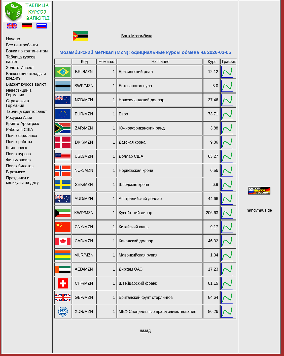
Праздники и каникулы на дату (22, 180)
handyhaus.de (259, 210)
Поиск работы (19, 142)
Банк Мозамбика (136, 36)
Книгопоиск (16, 148)
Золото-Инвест (20, 68)
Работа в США (19, 129)
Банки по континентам (27, 51)
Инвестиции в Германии (19, 92)
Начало (13, 39)
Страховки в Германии (17, 103)
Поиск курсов (18, 154)
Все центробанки (22, 45)
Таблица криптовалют (26, 111)
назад (145, 330)
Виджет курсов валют (26, 84)
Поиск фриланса (21, 136)
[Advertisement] (145, 13)
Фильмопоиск (18, 160)
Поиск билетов (19, 166)
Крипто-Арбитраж (22, 123)
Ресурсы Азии (19, 117)
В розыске (15, 172)
